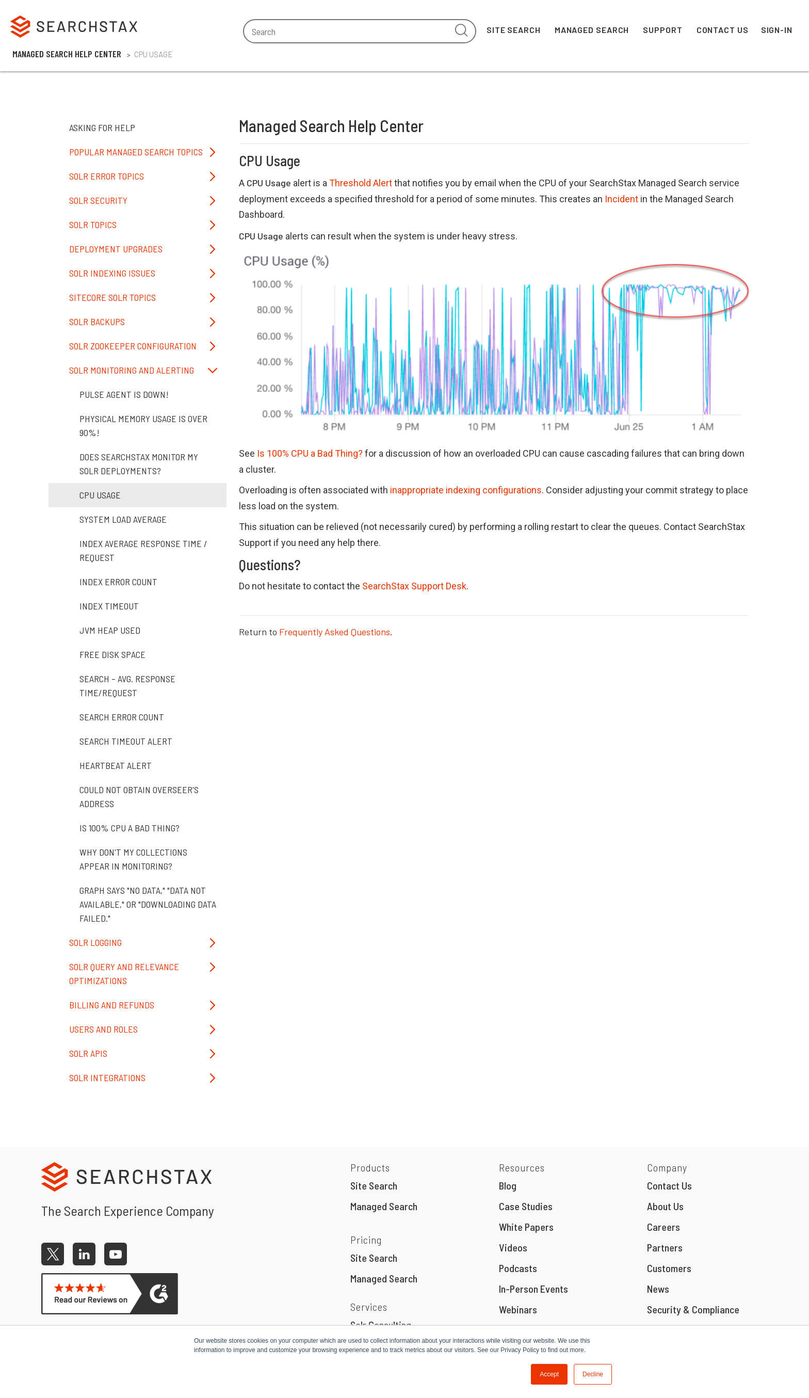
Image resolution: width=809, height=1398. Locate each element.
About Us (665, 1206)
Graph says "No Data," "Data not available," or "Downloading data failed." (147, 904)
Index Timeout (109, 606)
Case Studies (526, 1206)
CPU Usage (100, 495)
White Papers (526, 1226)
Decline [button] (593, 1374)
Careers (663, 1226)
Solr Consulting (380, 1325)
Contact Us (723, 30)
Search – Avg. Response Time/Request (127, 685)
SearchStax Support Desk (414, 586)
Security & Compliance (693, 1309)
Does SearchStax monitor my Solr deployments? (138, 463)
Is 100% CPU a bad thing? (129, 827)
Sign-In (776, 30)
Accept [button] (549, 1374)
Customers (669, 1268)
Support (662, 30)
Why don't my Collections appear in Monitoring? (133, 859)
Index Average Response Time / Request (143, 550)
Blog (507, 1185)
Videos (513, 1247)
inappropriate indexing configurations (466, 490)
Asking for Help (102, 127)
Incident (621, 199)
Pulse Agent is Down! (124, 394)
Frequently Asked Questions (334, 631)
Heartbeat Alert (115, 765)
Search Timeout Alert (125, 741)
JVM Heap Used (109, 630)
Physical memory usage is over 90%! (143, 425)
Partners (665, 1247)
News (658, 1288)
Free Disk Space (112, 654)
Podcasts (518, 1268)
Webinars (518, 1309)
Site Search (514, 30)
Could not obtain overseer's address (139, 796)
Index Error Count (118, 581)
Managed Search (592, 30)
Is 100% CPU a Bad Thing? (310, 453)
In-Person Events (533, 1288)
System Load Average (123, 519)
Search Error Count (121, 716)
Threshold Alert (360, 183)
